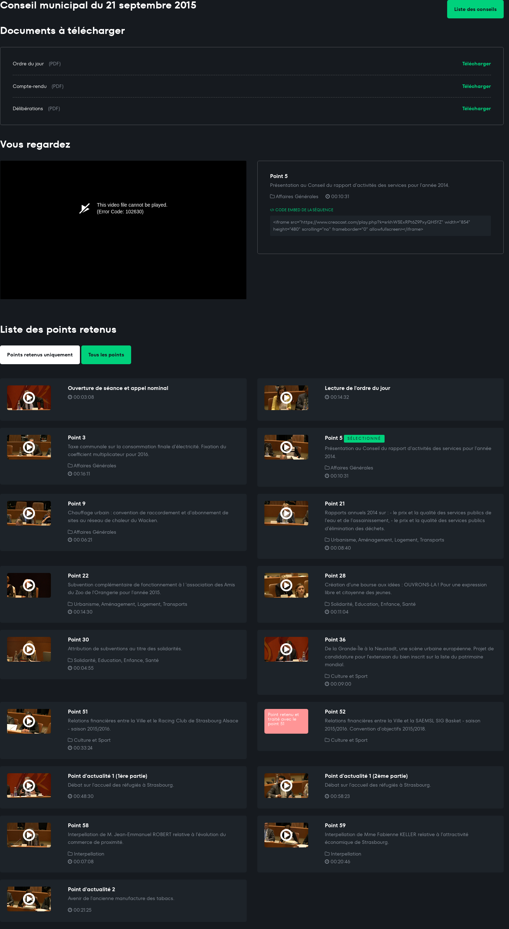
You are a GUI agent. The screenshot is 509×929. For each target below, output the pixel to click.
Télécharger (476, 63)
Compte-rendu (30, 86)
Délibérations (28, 108)
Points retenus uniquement (40, 354)
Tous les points (106, 354)
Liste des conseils (475, 9)
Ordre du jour (28, 63)
